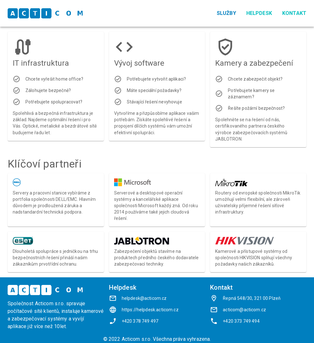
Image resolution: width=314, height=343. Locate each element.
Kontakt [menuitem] (294, 13)
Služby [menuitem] (226, 13)
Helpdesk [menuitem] (259, 13)
